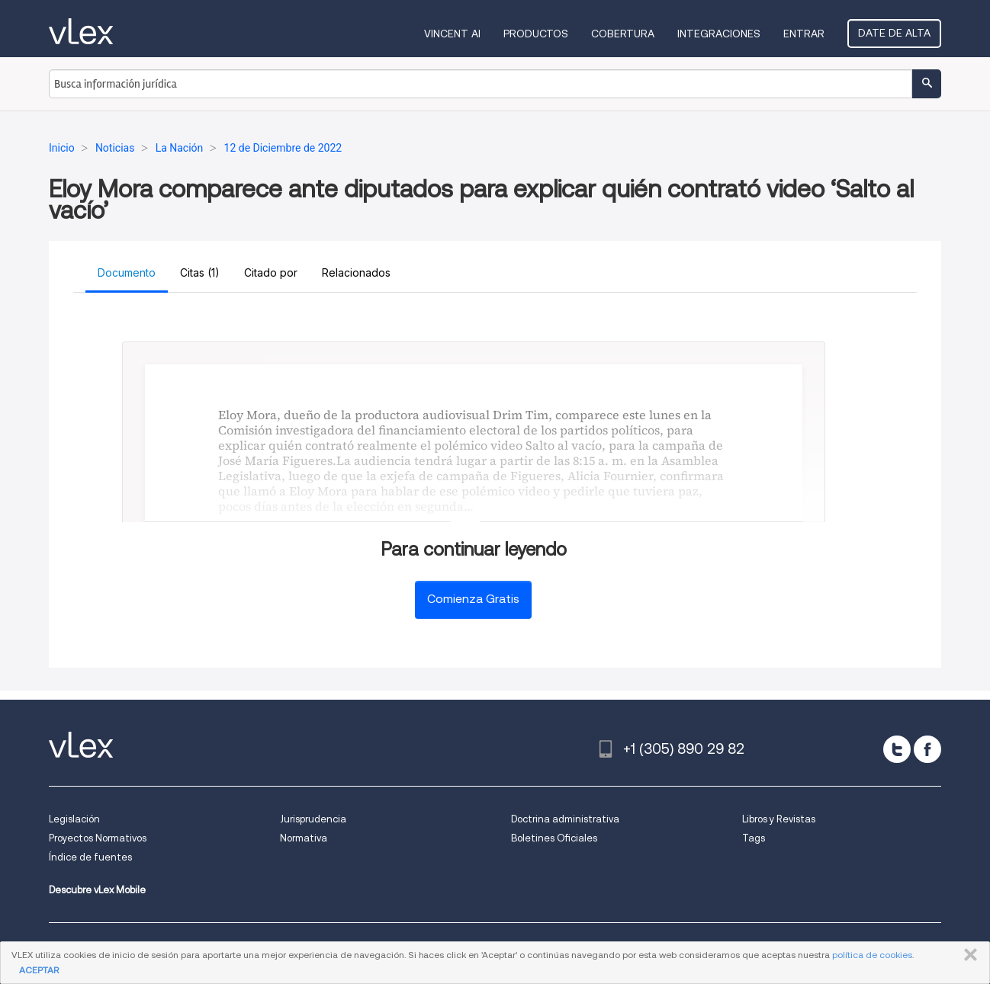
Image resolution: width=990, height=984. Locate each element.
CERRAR (967, 955)
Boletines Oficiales (554, 838)
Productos (535, 33)
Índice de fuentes (90, 857)
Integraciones (718, 33)
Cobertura (622, 33)
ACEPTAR (39, 970)
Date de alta (894, 33)
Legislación (74, 819)
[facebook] (927, 749)
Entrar (803, 33)
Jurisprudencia (313, 819)
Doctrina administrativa (565, 819)
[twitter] (897, 749)
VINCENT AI (452, 33)
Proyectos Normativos (97, 838)
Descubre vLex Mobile (97, 890)
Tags (753, 838)
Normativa (303, 838)
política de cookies (872, 955)
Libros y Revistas (778, 819)
